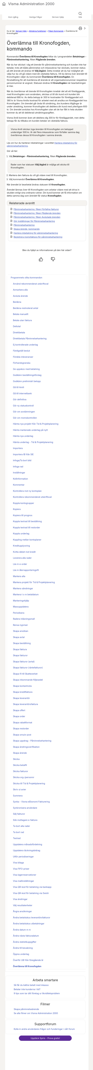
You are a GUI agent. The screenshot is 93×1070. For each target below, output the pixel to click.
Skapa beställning (22, 643)
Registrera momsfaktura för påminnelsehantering (38, 237)
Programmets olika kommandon (26, 277)
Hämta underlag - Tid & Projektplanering (33, 442)
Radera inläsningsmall (24, 619)
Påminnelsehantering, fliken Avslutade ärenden (37, 217)
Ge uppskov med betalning (26, 369)
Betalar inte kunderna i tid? (27, 989)
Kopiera (17, 509)
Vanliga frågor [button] (35, 17)
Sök (80, 17)
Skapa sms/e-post (22, 734)
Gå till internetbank (22, 393)
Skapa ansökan (20, 631)
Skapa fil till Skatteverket (25, 673)
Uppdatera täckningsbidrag (26, 850)
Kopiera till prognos (22, 515)
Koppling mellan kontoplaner (27, 539)
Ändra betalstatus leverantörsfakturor (31, 917)
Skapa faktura (20, 649)
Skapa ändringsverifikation (26, 747)
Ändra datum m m (22, 929)
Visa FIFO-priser (21, 868)
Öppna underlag (21, 954)
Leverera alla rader (22, 558)
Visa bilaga (18, 862)
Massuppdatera (21, 606)
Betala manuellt (20, 314)
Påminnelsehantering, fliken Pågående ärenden (37, 213)
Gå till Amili (18, 387)
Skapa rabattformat (22, 722)
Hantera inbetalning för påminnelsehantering (36, 233)
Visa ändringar (20, 899)
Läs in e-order (20, 564)
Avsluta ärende (20, 296)
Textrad (17, 838)
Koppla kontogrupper (23, 503)
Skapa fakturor (20, 655)
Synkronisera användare (25, 808)
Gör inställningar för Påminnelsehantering (34, 221)
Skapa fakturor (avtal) (24, 661)
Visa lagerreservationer (24, 874)
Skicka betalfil (20, 765)
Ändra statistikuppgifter (24, 942)
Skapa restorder (21, 728)
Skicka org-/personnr (23, 777)
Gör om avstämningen (24, 411)
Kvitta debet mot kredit (24, 552)
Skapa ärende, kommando (27, 229)
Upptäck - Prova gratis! (45, 1038)
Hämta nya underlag (23, 436)
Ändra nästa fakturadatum (26, 935)
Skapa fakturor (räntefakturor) (28, 667)
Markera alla (19, 576)
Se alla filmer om (36, 1013)
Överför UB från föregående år (28, 960)
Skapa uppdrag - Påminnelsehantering (32, 740)
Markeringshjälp (21, 600)
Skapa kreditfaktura (22, 692)
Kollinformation (20, 478)
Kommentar (18, 484)
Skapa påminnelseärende (26, 1009)
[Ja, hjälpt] (41, 259)
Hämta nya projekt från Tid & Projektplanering (35, 424)
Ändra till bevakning (23, 948)
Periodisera (18, 613)
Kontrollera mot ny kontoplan (27, 491)
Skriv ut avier (19, 789)
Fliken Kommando (56, 31)
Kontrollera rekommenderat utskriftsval (32, 497)
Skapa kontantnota (22, 686)
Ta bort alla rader (21, 826)
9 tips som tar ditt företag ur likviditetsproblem (37, 993)
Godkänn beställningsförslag (27, 375)
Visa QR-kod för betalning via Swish (31, 893)
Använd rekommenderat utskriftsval (30, 283)
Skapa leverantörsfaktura (25, 704)
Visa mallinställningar (23, 881)
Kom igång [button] (13, 17)
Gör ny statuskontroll (23, 405)
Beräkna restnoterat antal (25, 308)
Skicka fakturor (20, 771)
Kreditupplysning (21, 545)
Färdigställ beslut (21, 350)
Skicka (16, 759)
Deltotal (17, 326)
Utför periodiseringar (23, 856)
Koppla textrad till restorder (26, 527)
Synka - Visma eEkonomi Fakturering (31, 801)
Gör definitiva (19, 399)
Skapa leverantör (21, 698)
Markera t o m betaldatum (26, 594)
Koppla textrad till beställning (27, 521)
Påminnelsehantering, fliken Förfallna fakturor (36, 209)
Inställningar (19, 472)
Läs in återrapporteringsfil (26, 570)
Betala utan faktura (22, 320)
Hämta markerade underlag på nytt (30, 430)
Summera (17, 795)
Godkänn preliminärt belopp (27, 381)
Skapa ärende (20, 753)
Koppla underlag (21, 533)
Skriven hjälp (21, 31)
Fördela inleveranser (23, 357)
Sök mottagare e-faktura (25, 820)
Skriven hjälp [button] (58, 17)
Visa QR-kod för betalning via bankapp (32, 887)
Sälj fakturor (19, 814)
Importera (18, 448)
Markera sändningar (23, 588)
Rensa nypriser (20, 625)
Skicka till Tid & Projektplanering (29, 783)
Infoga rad (18, 466)
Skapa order (19, 716)
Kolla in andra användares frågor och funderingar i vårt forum (44, 1029)
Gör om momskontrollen (25, 418)
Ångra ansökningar (22, 911)
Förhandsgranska (21, 363)
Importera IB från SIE (23, 454)
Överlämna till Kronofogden (27, 966)
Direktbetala (19, 332)
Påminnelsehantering (24, 225)
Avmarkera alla (20, 289)
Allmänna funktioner (37, 31)
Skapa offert (19, 710)
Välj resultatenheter (22, 905)
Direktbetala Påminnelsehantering (29, 338)
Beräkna (17, 302)
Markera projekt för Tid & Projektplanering (34, 582)
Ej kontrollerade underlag (25, 344)
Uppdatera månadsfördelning (27, 844)
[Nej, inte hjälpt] (53, 259)
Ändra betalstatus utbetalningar (28, 923)
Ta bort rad (18, 832)
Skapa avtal (19, 637)
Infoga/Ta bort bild (22, 460)
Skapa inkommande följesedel (28, 679)
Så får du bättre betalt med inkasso (31, 985)
